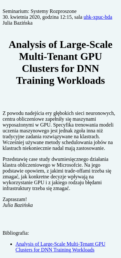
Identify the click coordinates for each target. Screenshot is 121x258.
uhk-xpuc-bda (98, 17)
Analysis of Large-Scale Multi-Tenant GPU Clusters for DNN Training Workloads (60, 246)
